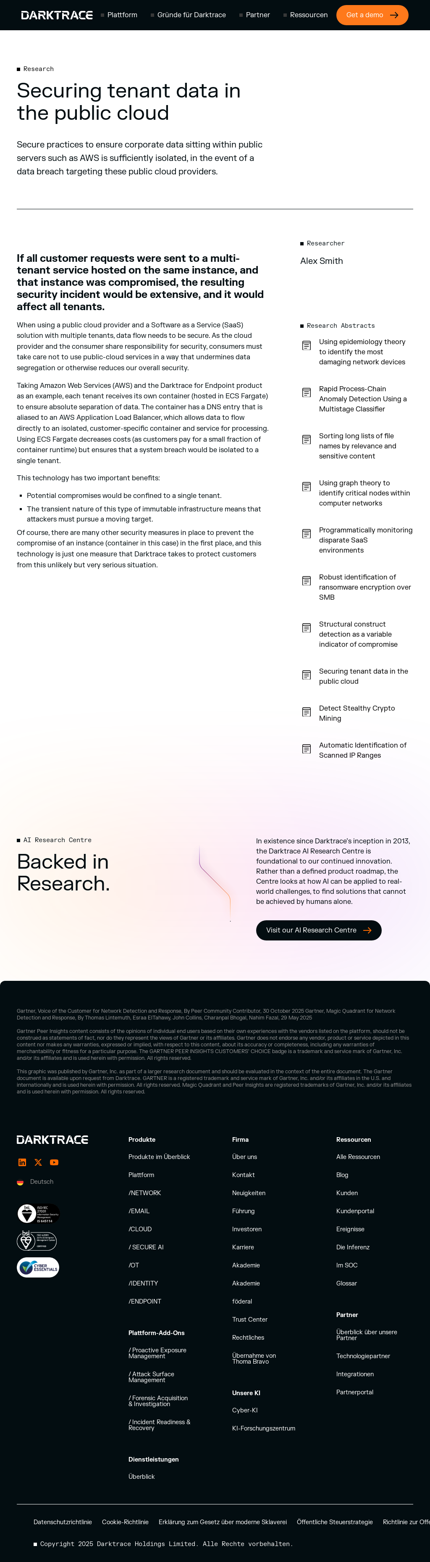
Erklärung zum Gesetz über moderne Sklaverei (223, 1522)
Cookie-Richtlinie (125, 1522)
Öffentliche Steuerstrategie (335, 1522)
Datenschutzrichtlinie (63, 1522)
